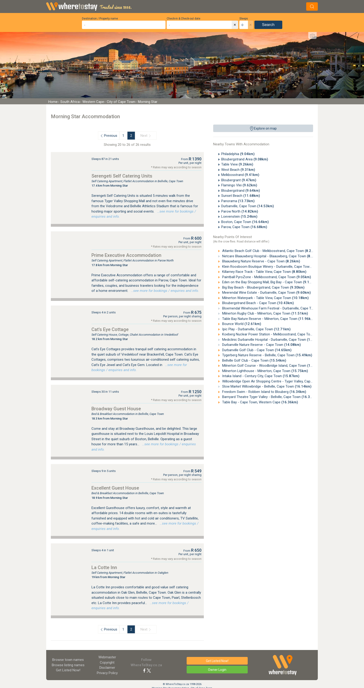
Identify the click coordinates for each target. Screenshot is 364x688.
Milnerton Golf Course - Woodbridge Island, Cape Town (272, 365)
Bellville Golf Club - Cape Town (253, 360)
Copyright (107, 662)
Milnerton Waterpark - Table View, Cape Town (265, 298)
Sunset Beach (240, 196)
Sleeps (243, 18)
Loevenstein (239, 216)
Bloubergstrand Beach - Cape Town (257, 303)
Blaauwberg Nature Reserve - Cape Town (260, 261)
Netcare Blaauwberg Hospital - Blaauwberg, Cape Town (271, 256)
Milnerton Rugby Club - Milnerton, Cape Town (264, 313)
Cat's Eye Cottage (110, 329)
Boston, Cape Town (245, 222)
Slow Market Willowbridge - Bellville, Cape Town (266, 386)
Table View (237, 164)
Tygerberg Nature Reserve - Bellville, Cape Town (266, 355)
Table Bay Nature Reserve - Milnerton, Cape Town (268, 319)
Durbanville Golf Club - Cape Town (256, 350)
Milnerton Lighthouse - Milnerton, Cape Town (264, 371)
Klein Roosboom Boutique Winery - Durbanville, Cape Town (274, 266)
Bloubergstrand (240, 190)
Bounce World (241, 324)
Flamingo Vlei (239, 185)
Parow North (239, 211)
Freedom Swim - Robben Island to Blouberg (263, 392)
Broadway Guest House (116, 408)
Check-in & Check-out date (183, 18)
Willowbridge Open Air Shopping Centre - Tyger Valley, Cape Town (280, 381)
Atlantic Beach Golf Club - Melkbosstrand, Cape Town (270, 251)
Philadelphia (238, 154)
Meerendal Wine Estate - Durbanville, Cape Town (266, 292)
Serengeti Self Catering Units (121, 176)
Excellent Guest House (115, 488)
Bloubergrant (238, 180)
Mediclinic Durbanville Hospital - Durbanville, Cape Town (272, 340)
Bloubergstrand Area (244, 159)
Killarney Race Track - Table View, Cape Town (263, 272)
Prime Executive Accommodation (126, 255)
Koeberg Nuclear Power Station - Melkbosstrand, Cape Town (276, 334)
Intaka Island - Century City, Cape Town (260, 376)
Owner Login (217, 670)
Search (268, 24)
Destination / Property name (100, 18)
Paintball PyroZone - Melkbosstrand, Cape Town (266, 277)
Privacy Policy (107, 673)
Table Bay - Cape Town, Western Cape (259, 402)
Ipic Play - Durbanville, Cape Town (256, 329)
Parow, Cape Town (244, 227)
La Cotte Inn (104, 567)
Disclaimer (107, 668)
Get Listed (68, 670)
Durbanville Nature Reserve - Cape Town (261, 345)
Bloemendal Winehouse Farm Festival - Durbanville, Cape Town (278, 308)
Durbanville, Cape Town (247, 206)
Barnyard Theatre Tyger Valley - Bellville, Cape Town (269, 397)
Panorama (238, 201)
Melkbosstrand (240, 175)
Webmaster (107, 657)
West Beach (238, 170)
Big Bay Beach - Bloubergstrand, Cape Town (263, 287)
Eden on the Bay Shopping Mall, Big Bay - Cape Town (269, 282)
